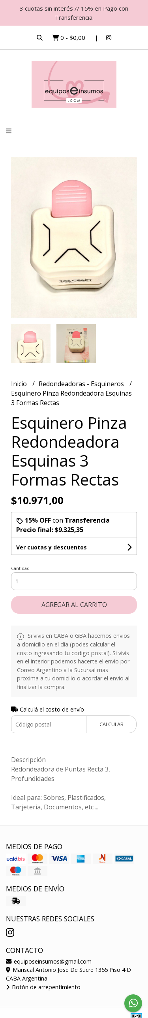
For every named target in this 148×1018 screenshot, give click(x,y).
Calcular (111, 724)
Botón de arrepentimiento (43, 987)
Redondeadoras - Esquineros (82, 383)
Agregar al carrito (74, 604)
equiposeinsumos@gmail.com (49, 961)
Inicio (19, 383)
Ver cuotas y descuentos (51, 547)
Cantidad (20, 568)
